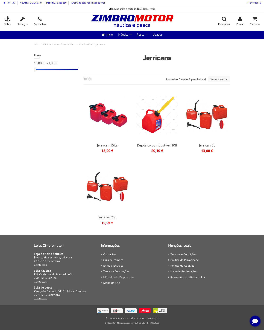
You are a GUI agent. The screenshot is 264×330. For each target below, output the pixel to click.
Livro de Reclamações (184, 271)
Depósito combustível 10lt (157, 145)
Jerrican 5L (207, 145)
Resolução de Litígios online (188, 277)
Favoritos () (253, 2)
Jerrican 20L (107, 217)
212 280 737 (35, 2)
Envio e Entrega (113, 265)
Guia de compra (113, 260)
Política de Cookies (182, 265)
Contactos (40, 264)
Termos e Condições (183, 254)
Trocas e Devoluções (116, 271)
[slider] (35, 69)
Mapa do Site (111, 282)
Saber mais (149, 9)
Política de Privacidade (184, 260)
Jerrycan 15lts (107, 145)
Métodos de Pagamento (118, 277)
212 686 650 (60, 2)
